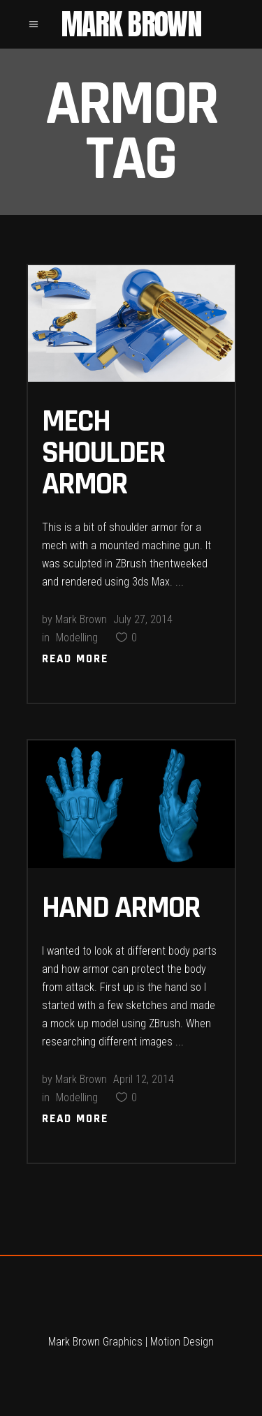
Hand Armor (121, 908)
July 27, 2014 (143, 619)
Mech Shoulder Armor (104, 453)
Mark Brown (81, 619)
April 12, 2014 (143, 1079)
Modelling (77, 637)
